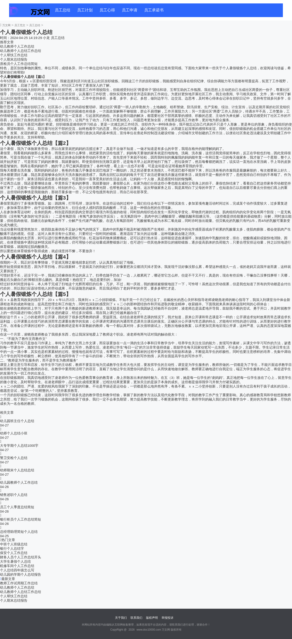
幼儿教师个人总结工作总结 (20, 51)
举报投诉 (167, 617)
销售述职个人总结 (13, 495)
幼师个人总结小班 (13, 433)
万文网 (6, 25)
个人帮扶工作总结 (13, 55)
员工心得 (107, 10)
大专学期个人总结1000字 (19, 445)
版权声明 (152, 617)
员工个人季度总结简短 (17, 507)
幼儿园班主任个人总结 (17, 421)
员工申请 (129, 10)
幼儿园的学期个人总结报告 (20, 574)
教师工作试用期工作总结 (19, 583)
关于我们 (121, 617)
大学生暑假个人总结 (15, 561)
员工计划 (85, 10)
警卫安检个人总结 (13, 458)
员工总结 (62, 10)
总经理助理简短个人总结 (19, 532)
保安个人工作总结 (13, 553)
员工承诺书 (154, 10)
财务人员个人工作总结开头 (20, 557)
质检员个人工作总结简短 (19, 64)
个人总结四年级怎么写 (17, 570)
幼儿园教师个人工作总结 (19, 482)
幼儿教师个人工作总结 (17, 46)
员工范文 (19, 25)
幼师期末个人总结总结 (17, 470)
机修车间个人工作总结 (17, 566)
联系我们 (136, 617)
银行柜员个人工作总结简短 (20, 519)
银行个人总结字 (12, 548)
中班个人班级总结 (13, 544)
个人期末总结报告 (13, 59)
